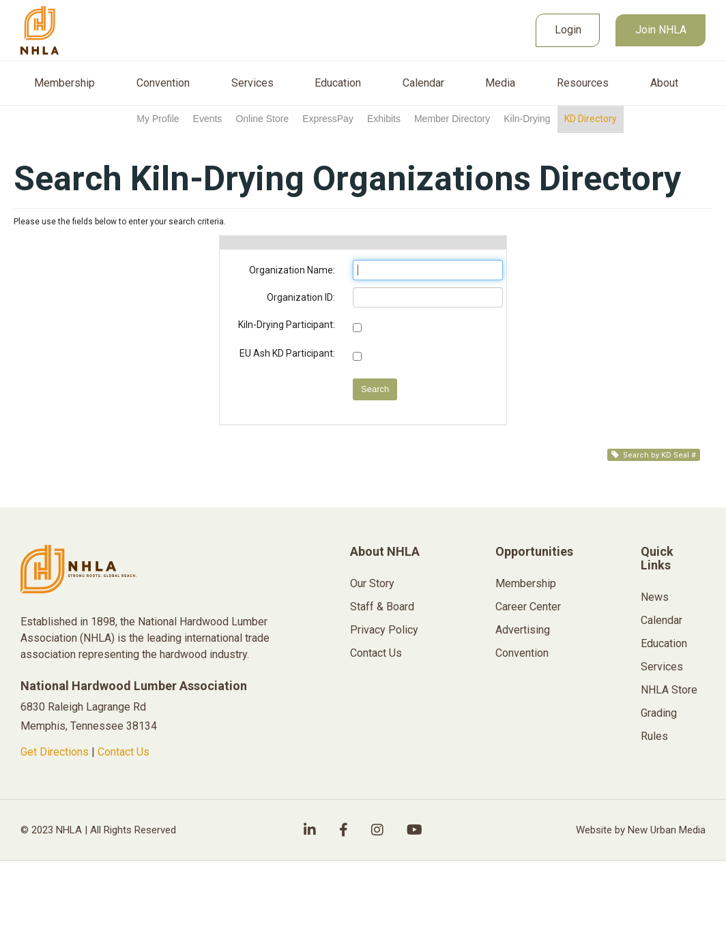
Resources (583, 83)
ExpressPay (327, 118)
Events (207, 118)
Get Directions (54, 751)
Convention (163, 83)
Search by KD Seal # (653, 455)
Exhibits (384, 118)
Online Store (262, 118)
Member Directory (452, 118)
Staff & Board (382, 606)
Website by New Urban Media (641, 830)
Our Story (372, 583)
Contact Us (123, 751)
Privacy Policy (384, 629)
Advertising (522, 629)
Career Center (528, 606)
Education (338, 83)
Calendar (423, 83)
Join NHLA (660, 29)
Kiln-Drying (527, 118)
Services (252, 83)
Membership (64, 83)
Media (500, 83)
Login (568, 29)
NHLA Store (669, 689)
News (655, 597)
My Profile (157, 118)
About (664, 83)
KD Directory (590, 118)
